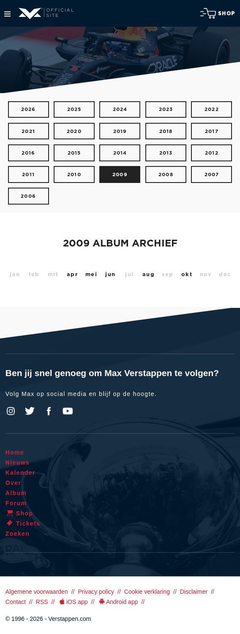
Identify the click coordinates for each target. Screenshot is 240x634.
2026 (28, 109)
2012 (211, 153)
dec (225, 274)
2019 (120, 131)
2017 (211, 131)
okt (186, 274)
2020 (74, 131)
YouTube (67, 411)
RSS (42, 601)
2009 (120, 174)
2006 (28, 196)
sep (167, 274)
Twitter (30, 411)
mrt (53, 274)
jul (129, 274)
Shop (217, 13)
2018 (166, 131)
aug (148, 274)
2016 (28, 153)
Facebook (48, 411)
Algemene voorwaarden (36, 591)
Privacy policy (96, 591)
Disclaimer (193, 591)
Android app (118, 601)
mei (91, 274)
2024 (120, 109)
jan (15, 274)
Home (15, 452)
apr (72, 274)
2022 (212, 109)
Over (13, 482)
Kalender (20, 472)
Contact (15, 601)
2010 (74, 174)
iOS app (72, 601)
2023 (166, 109)
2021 (28, 131)
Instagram (10, 411)
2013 (166, 153)
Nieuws (17, 462)
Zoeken (17, 533)
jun (110, 274)
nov (206, 274)
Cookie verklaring (147, 591)
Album (16, 493)
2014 (120, 153)
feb (34, 274)
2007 (212, 174)
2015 (74, 153)
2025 (74, 109)
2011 (28, 174)
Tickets (23, 523)
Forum (16, 503)
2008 (165, 174)
